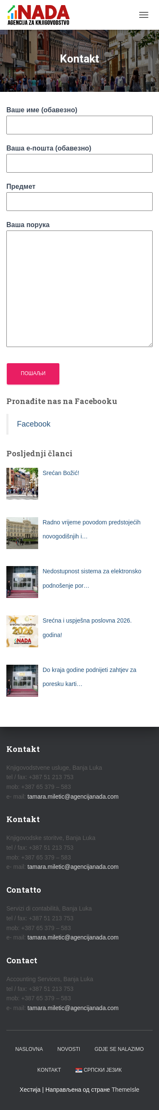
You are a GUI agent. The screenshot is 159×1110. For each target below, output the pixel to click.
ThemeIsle (125, 1089)
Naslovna (29, 1049)
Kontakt (49, 1070)
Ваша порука (79, 285)
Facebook (33, 424)
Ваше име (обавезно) (79, 117)
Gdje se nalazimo (119, 1049)
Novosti (68, 1049)
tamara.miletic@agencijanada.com (73, 796)
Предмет (79, 194)
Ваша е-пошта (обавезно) (79, 156)
